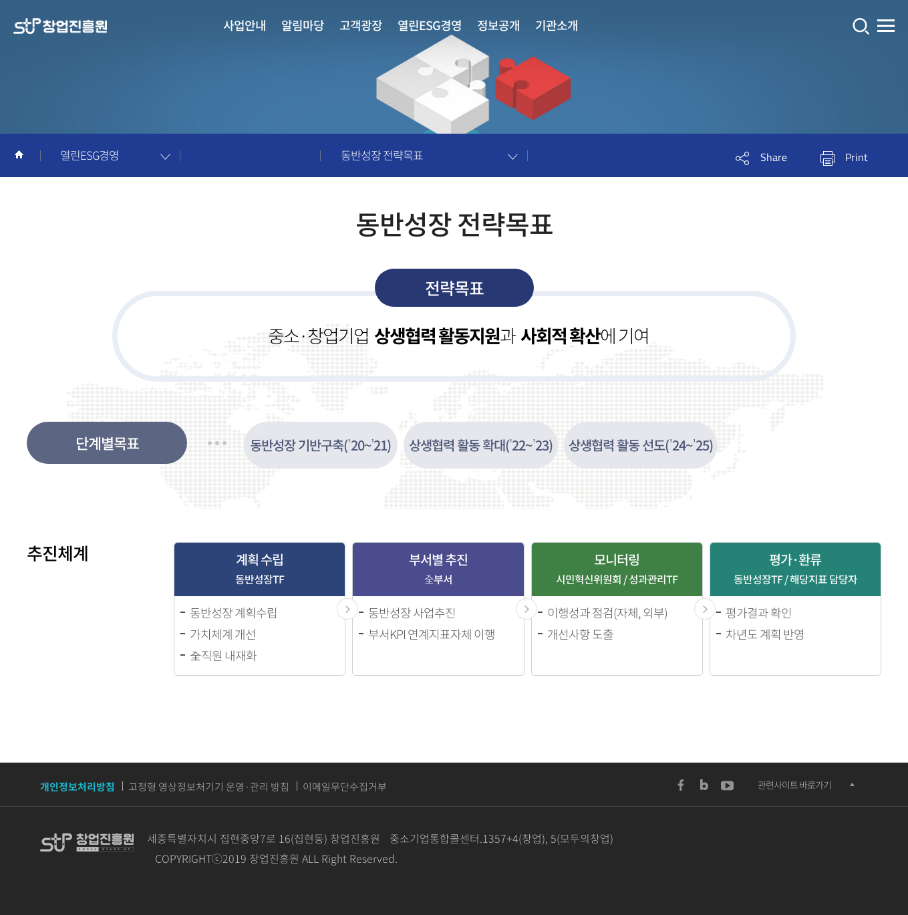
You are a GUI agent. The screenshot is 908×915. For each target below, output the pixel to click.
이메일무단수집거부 (345, 786)
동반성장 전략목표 (382, 154)
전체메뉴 (886, 26)
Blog (704, 785)
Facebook (681, 785)
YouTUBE (727, 785)
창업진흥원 (60, 26)
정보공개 (498, 25)
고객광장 (360, 25)
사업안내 (244, 25)
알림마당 (302, 25)
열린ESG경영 (430, 25)
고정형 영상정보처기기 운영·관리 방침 (208, 786)
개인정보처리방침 (77, 786)
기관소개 (556, 25)
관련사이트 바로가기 (794, 784)
